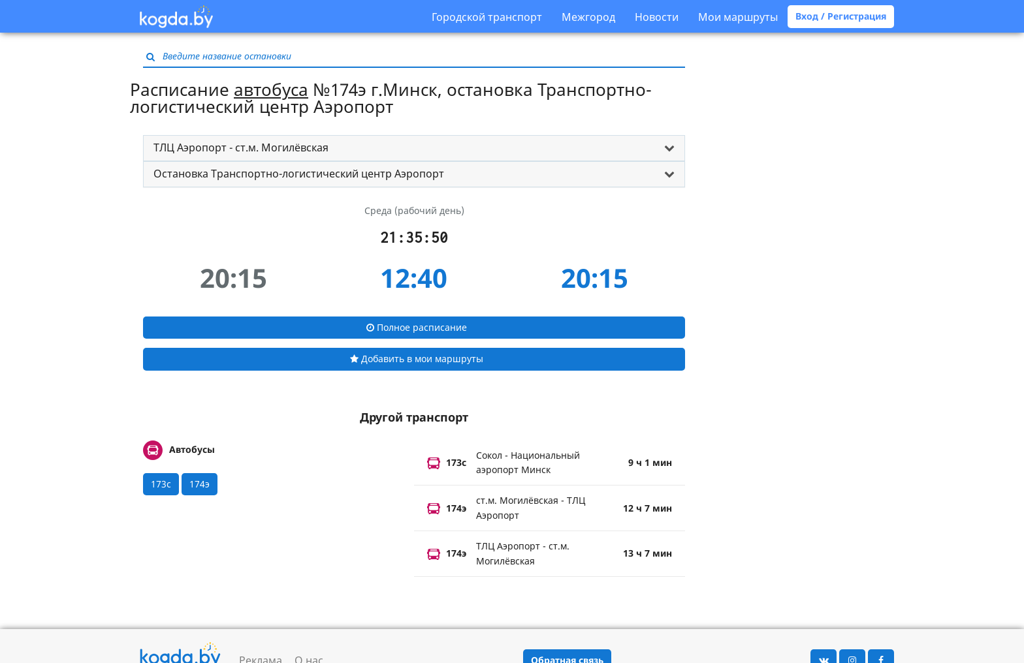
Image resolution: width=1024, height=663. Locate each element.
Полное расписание (416, 327)
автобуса (271, 89)
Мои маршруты (738, 17)
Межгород (588, 17)
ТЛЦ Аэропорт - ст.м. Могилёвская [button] (240, 147)
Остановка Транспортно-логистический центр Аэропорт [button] (298, 173)
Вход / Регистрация (840, 16)
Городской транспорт (487, 17)
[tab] (414, 148)
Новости (657, 17)
